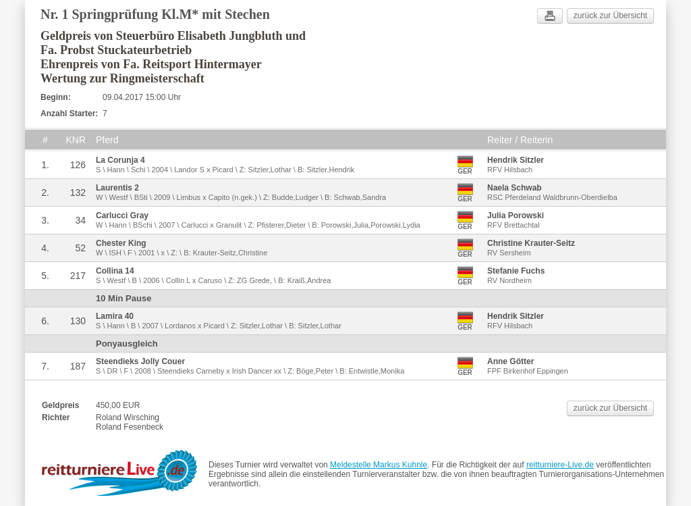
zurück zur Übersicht (610, 15)
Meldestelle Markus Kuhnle (378, 465)
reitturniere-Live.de (560, 465)
